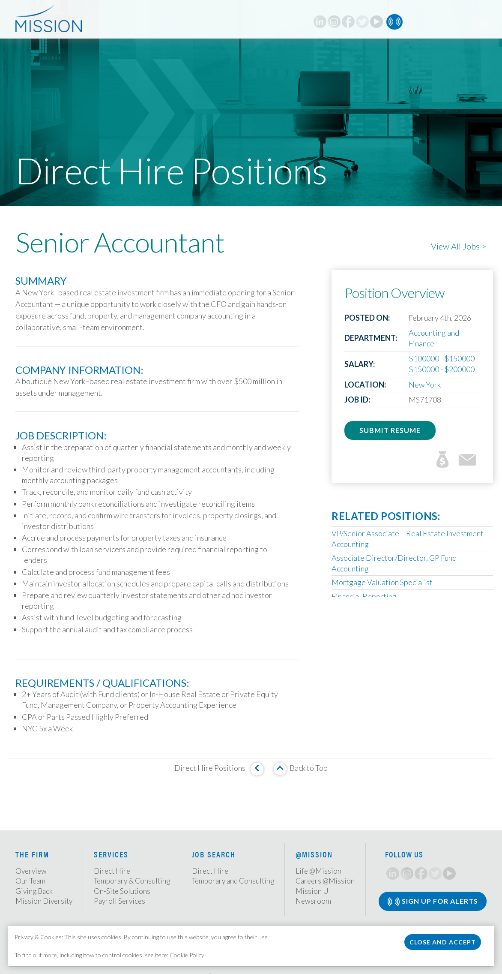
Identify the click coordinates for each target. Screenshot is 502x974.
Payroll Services (119, 900)
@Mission (314, 854)
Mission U (312, 891)
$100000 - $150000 (442, 358)
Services (111, 854)
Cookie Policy (187, 955)
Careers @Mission (325, 880)
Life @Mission (318, 870)
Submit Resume (390, 430)
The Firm (32, 854)
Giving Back (34, 891)
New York (425, 384)
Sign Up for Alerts (432, 902)
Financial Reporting (364, 596)
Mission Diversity (43, 900)
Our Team (30, 880)
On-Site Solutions (122, 891)
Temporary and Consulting (233, 880)
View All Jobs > (459, 246)
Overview (31, 870)
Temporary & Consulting (132, 880)
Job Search (214, 854)
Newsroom (313, 900)
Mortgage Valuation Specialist (382, 582)
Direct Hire (112, 870)
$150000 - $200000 (442, 369)
